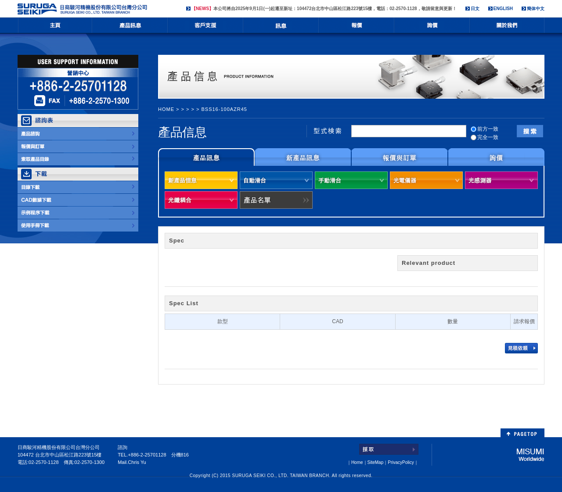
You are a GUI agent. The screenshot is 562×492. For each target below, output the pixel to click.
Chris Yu (137, 462)
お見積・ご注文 (78, 146)
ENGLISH (503, 8)
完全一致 (484, 137)
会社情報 (507, 27)
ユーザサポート (205, 27)
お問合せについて (496, 157)
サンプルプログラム (78, 213)
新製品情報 (303, 157)
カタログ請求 (78, 159)
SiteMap (375, 462)
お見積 (356, 27)
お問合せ (432, 27)
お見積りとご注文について (399, 157)
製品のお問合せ (78, 134)
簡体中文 (535, 8)
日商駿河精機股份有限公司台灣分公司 (83, 9)
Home (357, 462)
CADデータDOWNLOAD (78, 200)
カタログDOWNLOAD (78, 187)
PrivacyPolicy (401, 462)
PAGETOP (522, 432)
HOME (55, 27)
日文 (475, 8)
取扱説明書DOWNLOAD (78, 225)
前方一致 (484, 129)
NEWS (281, 27)
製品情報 (130, 27)
